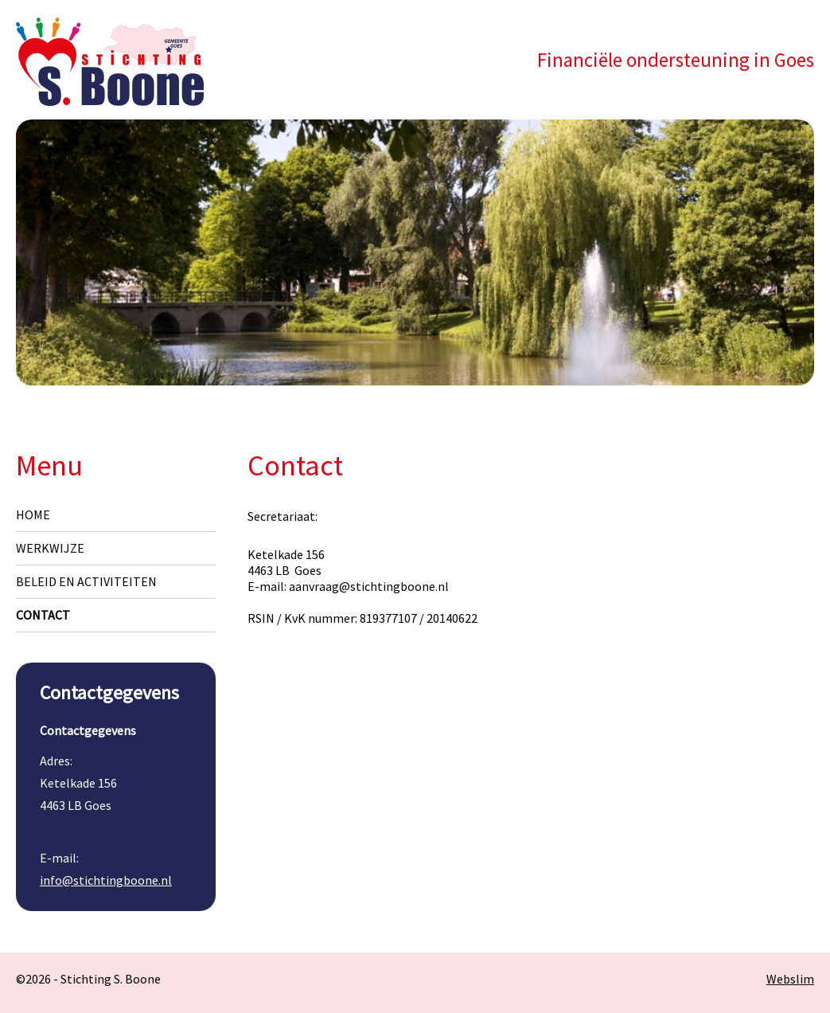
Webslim (790, 979)
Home (33, 514)
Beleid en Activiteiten (86, 581)
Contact (43, 615)
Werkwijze (50, 548)
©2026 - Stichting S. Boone (88, 979)
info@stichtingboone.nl (106, 880)
